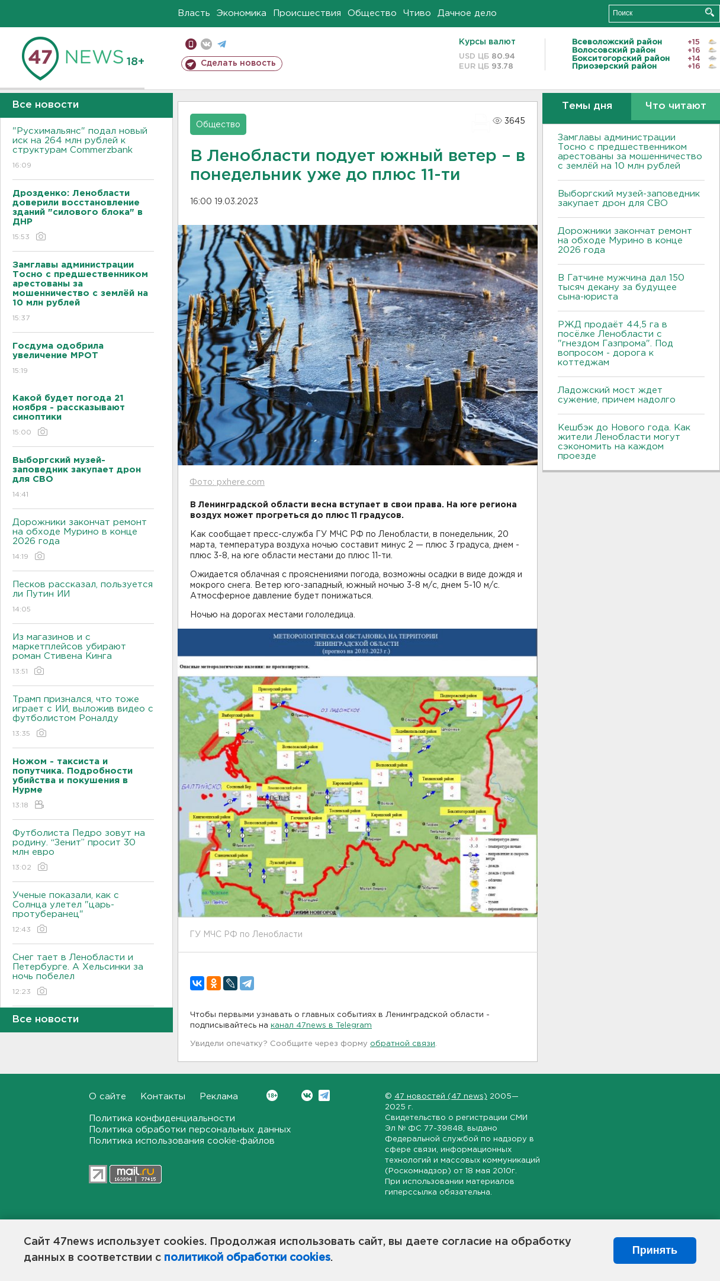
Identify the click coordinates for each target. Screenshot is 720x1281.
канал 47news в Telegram (321, 1025)
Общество (372, 13)
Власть (194, 13)
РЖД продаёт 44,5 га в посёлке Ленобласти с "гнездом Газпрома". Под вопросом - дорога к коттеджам (615, 343)
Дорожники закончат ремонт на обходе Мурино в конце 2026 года (83, 540)
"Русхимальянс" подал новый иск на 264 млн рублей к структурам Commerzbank (83, 148)
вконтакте (206, 44)
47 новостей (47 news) (440, 1096)
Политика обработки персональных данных (190, 1130)
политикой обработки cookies (247, 1258)
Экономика (241, 13)
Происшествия (307, 13)
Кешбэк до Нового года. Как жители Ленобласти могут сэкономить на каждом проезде (624, 442)
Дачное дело (467, 13)
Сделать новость (238, 63)
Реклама (219, 1096)
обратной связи (402, 1044)
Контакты (162, 1096)
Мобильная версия (191, 44)
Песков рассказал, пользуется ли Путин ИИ (83, 597)
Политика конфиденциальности (162, 1118)
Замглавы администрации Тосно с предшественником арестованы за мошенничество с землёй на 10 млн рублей (630, 152)
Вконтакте (272, 1095)
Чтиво (417, 13)
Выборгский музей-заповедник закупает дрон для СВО (629, 198)
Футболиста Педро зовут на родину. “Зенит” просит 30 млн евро (83, 851)
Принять (654, 1250)
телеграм (221, 44)
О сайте (107, 1096)
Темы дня (587, 106)
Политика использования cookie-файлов (182, 1141)
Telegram (324, 1095)
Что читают (675, 106)
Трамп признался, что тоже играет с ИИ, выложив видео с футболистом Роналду (83, 717)
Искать (709, 12)
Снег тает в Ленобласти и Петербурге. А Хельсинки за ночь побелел (83, 975)
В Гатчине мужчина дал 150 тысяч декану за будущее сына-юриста (621, 287)
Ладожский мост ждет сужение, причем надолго (617, 395)
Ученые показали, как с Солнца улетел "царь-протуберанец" (83, 913)
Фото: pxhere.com (227, 482)
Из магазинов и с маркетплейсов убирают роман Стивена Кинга (83, 655)
